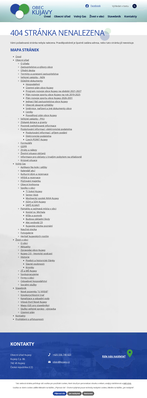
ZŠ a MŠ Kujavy (29, 270)
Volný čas (80, 16)
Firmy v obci (27, 277)
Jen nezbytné (74, 393)
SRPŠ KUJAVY (33, 205)
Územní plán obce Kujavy (39, 87)
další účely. (127, 383)
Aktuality (25, 246)
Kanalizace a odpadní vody (35, 298)
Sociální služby (29, 284)
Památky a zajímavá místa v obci (38, 208)
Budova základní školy (38, 218)
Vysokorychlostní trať (32, 295)
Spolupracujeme (30, 274)
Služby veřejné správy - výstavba (38, 308)
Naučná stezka (29, 229)
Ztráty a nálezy (29, 149)
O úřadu (25, 63)
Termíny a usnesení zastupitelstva (39, 73)
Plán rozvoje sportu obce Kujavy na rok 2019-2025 (53, 94)
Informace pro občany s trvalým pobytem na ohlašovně (51, 156)
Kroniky (30, 267)
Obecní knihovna (30, 184)
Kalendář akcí (28, 170)
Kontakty (130, 16)
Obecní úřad (62, 16)
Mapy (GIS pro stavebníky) (35, 305)
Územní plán (28, 312)
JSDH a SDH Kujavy (36, 201)
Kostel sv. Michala (35, 212)
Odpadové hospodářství (34, 281)
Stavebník (114, 16)
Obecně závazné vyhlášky (39, 104)
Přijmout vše (60, 393)
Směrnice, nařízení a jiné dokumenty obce (49, 108)
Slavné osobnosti (35, 263)
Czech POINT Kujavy (37, 139)
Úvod (47, 16)
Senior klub (32, 194)
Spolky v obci (28, 187)
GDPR (24, 146)
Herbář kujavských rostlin (35, 236)
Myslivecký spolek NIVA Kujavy (42, 198)
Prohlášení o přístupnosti (29, 319)
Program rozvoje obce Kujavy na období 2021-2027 (53, 91)
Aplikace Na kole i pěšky (34, 167)
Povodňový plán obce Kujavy (41, 115)
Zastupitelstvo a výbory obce (37, 66)
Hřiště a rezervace (30, 177)
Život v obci (96, 16)
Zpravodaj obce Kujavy (33, 250)
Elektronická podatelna (38, 136)
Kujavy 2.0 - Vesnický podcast (36, 253)
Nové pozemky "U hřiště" (34, 291)
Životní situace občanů (33, 153)
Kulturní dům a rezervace (34, 174)
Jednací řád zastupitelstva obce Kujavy (47, 101)
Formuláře (26, 142)
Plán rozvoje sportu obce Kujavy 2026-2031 (49, 98)
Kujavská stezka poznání (39, 225)
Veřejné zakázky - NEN (33, 77)
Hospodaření (33, 84)
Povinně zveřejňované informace (38, 125)
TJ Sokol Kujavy (34, 191)
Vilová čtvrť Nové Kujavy (34, 301)
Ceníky (29, 111)
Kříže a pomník (34, 215)
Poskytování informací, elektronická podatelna (46, 129)
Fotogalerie (27, 232)
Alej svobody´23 (34, 222)
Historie (25, 257)
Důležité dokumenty (32, 80)
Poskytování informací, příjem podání (46, 132)
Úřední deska (28, 70)
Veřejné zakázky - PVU (33, 118)
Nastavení (88, 393)
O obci (24, 243)
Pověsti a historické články (40, 260)
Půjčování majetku (31, 180)
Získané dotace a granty (34, 122)
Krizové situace (29, 160)
